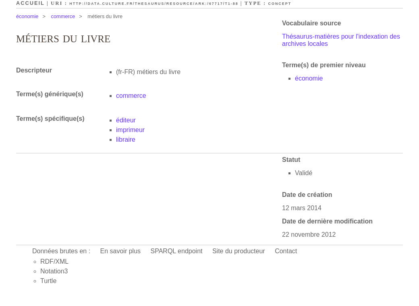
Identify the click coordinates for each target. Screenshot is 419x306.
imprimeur (130, 129)
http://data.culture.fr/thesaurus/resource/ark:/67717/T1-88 (153, 4)
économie (27, 16)
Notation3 (54, 271)
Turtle (48, 280)
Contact (286, 251)
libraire (125, 139)
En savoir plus (120, 251)
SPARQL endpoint (177, 251)
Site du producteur (238, 251)
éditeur (126, 120)
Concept (279, 4)
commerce (63, 16)
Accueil (30, 3)
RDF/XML (54, 261)
